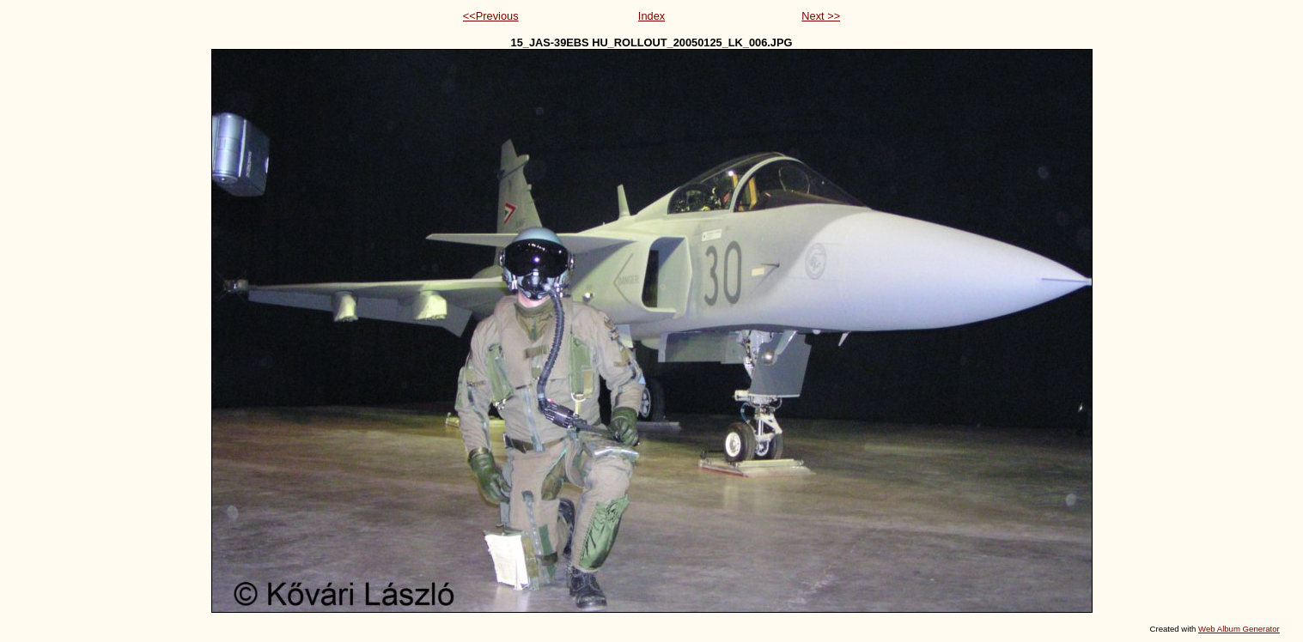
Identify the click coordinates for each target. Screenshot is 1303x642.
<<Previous (491, 15)
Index (651, 15)
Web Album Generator (1239, 628)
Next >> (820, 15)
